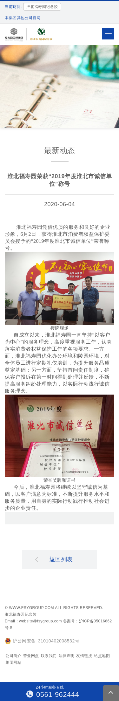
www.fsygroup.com (31, 608)
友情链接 (84, 656)
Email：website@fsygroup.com (33, 621)
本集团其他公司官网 (23, 18)
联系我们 (49, 656)
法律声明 (67, 656)
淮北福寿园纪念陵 (20, 614)
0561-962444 (52, 694)
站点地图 (102, 656)
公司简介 (13, 656)
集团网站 (13, 662)
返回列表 (54, 559)
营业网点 (31, 656)
